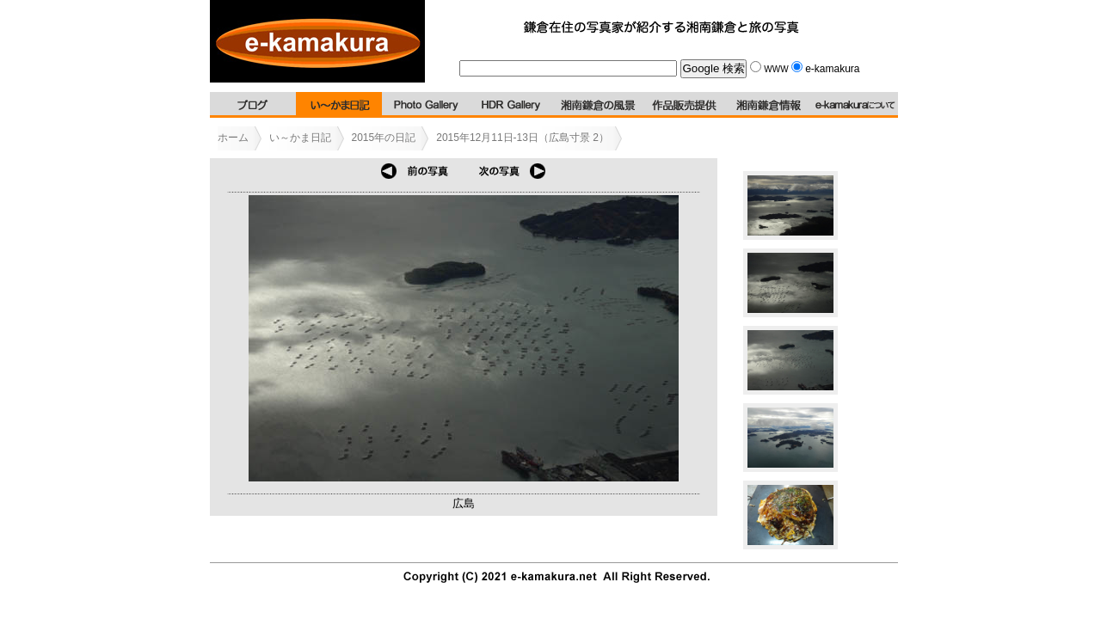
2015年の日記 (384, 138)
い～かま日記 (300, 138)
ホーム (233, 138)
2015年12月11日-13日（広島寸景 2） (522, 138)
